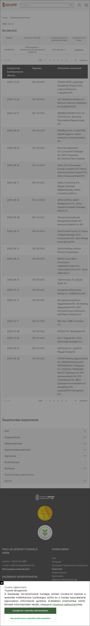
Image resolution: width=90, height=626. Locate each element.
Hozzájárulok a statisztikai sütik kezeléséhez (30, 611)
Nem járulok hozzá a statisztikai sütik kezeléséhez (30, 618)
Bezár (2, 583)
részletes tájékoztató (64, 604)
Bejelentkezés (79, 5)
